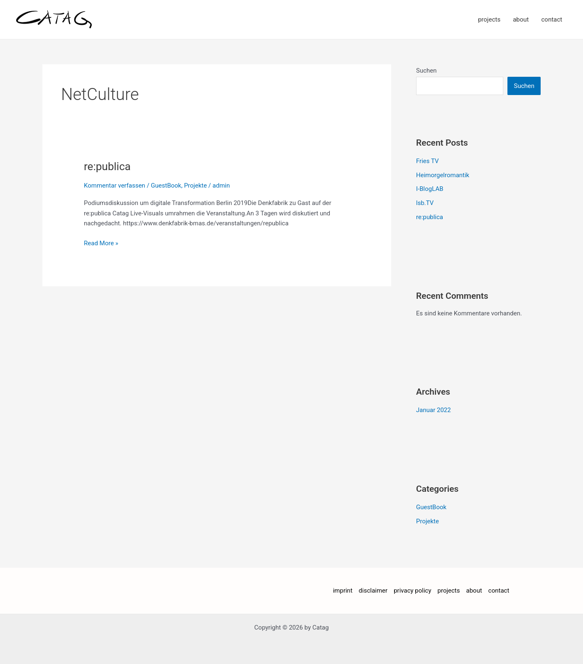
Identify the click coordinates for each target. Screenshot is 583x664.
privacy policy (412, 590)
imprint (343, 590)
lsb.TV (425, 203)
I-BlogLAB (429, 189)
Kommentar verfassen (114, 185)
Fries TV (427, 161)
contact (551, 19)
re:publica (107, 166)
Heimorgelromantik (442, 175)
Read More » (101, 242)
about (521, 19)
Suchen (426, 70)
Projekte (195, 185)
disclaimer (373, 590)
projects (489, 19)
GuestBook (166, 185)
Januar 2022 (433, 410)
